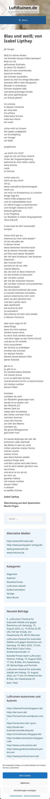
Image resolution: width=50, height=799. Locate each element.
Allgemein (12, 574)
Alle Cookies (25, 775)
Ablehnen (25, 783)
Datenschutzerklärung (32, 796)
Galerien (11, 578)
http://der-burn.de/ (17, 712)
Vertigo (10, 593)
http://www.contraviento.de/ (22, 745)
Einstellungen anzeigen (25, 790)
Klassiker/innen (15, 581)
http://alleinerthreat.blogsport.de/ (25, 708)
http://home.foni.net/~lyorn (21, 723)
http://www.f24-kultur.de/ (20, 541)
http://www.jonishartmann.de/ (23, 756)
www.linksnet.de (15, 552)
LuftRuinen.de (23, 8)
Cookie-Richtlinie (16, 796)
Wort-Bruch (13, 597)
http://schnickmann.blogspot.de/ (24, 734)
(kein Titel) (12, 682)
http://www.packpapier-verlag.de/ (25, 544)
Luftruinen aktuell (16, 585)
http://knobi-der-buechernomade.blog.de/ (20, 728)
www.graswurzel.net (17, 548)
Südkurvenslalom (16, 589)
